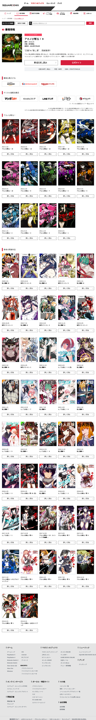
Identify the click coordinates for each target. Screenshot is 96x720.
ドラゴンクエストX (27, 668)
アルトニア (10, 704)
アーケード (25, 660)
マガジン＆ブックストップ (49, 652)
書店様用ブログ (14, 719)
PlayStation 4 (11, 657)
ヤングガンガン (46, 663)
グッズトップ (83, 664)
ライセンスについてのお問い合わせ (70, 697)
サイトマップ (66, 719)
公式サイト (77, 63)
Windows (10, 671)
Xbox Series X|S (12, 665)
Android (24, 655)
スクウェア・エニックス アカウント (17, 691)
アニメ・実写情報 (66, 665)
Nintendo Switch (12, 663)
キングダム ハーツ (37, 691)
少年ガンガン (46, 655)
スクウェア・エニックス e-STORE (17, 686)
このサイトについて (26, 719)
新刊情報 (9, 18)
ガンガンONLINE (66, 652)
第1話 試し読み (40, 63)
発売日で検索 (21, 23)
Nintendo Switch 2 (12, 660)
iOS (23, 652)
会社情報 (62, 707)
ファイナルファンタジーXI (29, 674)
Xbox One (10, 668)
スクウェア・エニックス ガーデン (17, 707)
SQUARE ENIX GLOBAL (79, 719)
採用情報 (62, 709)
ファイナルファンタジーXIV (30, 671)
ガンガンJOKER (46, 660)
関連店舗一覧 (11, 701)
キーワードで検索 (8, 23)
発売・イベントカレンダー (67, 689)
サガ (33, 694)
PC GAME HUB (36, 700)
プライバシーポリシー (40, 719)
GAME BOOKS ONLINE (68, 657)
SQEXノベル (64, 660)
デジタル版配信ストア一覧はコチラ (83, 103)
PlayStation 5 (11, 655)
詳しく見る (10, 154)
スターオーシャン (37, 697)
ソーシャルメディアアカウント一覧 (70, 691)
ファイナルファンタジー (39, 689)
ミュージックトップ (85, 652)
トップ (3, 18)
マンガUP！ (64, 655)
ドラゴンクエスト (37, 686)
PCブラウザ (25, 657)
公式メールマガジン (65, 694)
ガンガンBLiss (65, 663)
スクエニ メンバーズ (13, 689)
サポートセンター (54, 719)
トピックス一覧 (64, 686)
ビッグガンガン (46, 665)
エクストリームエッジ (38, 702)
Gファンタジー (46, 657)
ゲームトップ (11, 652)
